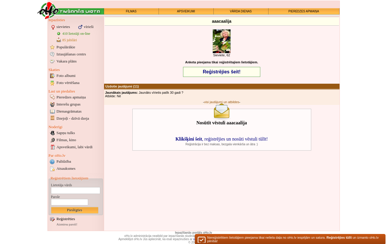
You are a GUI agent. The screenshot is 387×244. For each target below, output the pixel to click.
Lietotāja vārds (61, 185)
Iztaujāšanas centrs (71, 54)
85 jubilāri (69, 40)
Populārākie (66, 47)
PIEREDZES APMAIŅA (304, 11)
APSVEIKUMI (186, 11)
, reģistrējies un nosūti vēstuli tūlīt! (221, 138)
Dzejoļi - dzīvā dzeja (73, 118)
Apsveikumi (75, 147)
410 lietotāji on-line (76, 34)
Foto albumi (66, 75)
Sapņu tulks (66, 133)
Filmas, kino (66, 140)
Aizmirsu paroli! (67, 224)
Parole (55, 197)
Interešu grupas (69, 104)
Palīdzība (64, 161)
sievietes (63, 26)
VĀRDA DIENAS (241, 11)
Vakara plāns (67, 61)
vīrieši (88, 26)
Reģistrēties (66, 219)
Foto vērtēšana (68, 82)
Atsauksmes (66, 168)
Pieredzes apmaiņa (71, 97)
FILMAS (131, 11)
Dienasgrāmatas (69, 111)
